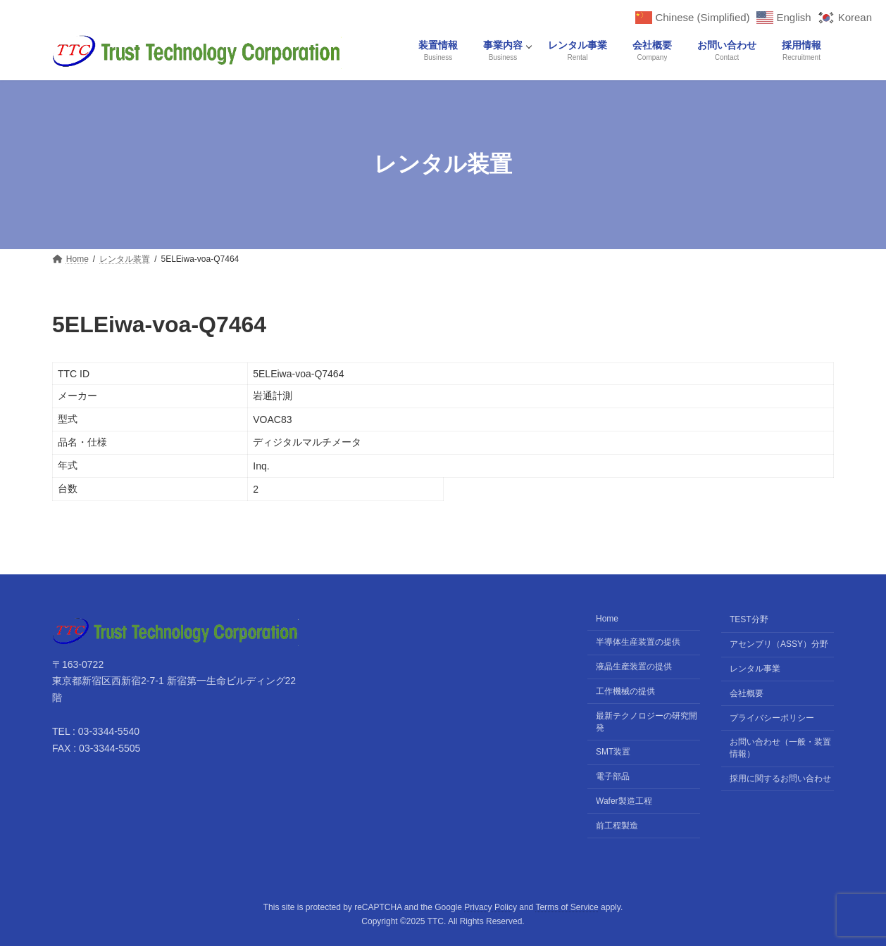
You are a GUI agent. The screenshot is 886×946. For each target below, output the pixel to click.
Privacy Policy (490, 907)
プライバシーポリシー (772, 718)
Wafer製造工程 (624, 801)
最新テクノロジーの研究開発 (646, 722)
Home (607, 619)
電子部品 (613, 776)
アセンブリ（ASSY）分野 (779, 645)
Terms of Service (566, 907)
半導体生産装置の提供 (638, 643)
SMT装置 (613, 752)
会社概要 (746, 693)
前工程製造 (617, 826)
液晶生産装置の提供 (634, 666)
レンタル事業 (755, 669)
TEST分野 (749, 620)
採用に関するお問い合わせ (780, 778)
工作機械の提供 (625, 691)
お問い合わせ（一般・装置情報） (780, 748)
